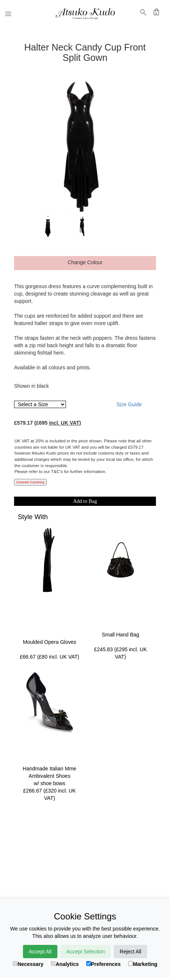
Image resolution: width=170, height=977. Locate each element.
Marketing (142, 964)
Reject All (130, 951)
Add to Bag (85, 501)
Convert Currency (30, 482)
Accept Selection (85, 951)
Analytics (65, 964)
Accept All (40, 951)
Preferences (103, 964)
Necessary (28, 964)
